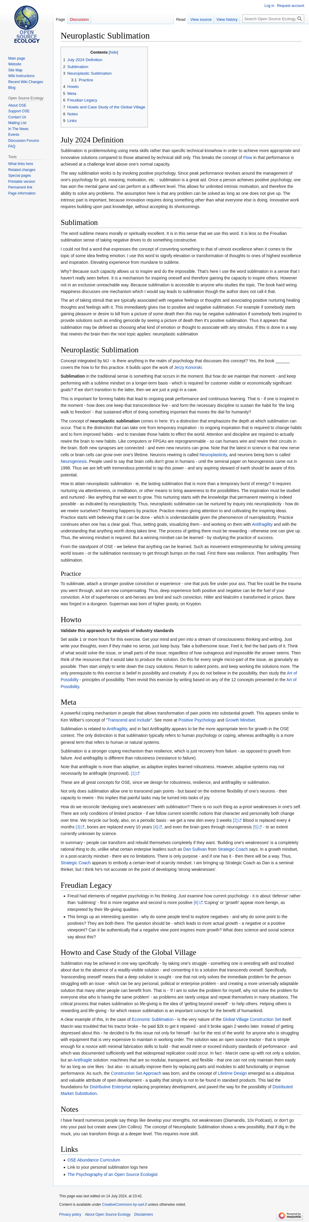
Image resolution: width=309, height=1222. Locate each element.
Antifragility (262, 524)
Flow (247, 157)
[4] (155, 827)
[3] (78, 827)
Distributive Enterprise (110, 1086)
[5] (255, 827)
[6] (196, 902)
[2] (235, 820)
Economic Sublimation (153, 1019)
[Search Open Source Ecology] (273, 18)
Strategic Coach (233, 849)
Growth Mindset (240, 720)
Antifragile (82, 1060)
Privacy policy (70, 1214)
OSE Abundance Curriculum (93, 1160)
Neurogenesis (74, 461)
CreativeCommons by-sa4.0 (124, 1204)
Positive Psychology (197, 720)
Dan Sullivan (195, 849)
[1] (133, 773)
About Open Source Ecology (107, 1214)
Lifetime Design (232, 1073)
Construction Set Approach (136, 1073)
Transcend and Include (129, 720)
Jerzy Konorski (188, 367)
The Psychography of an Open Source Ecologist (112, 1174)
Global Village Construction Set (252, 1019)
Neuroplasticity (213, 454)
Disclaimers (143, 1214)
